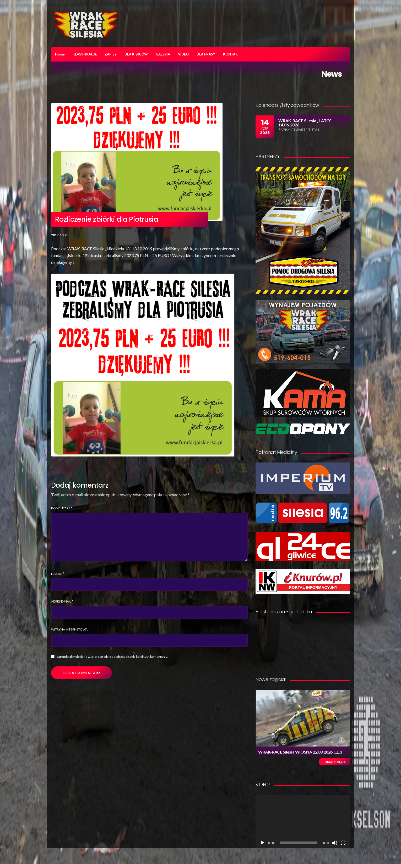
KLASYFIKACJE (85, 54)
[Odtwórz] (262, 842)
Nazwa (57, 574)
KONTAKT (231, 54)
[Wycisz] (334, 842)
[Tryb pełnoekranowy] (343, 842)
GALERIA (163, 54)
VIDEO (183, 54)
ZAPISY (111, 54)
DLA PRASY (206, 54)
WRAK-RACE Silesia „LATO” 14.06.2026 (305, 122)
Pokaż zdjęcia (334, 761)
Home (60, 54)
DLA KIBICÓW (136, 54)
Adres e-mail (62, 601)
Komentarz (61, 508)
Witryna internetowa (69, 629)
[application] (303, 821)
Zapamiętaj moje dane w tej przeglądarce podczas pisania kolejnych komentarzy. (112, 657)
